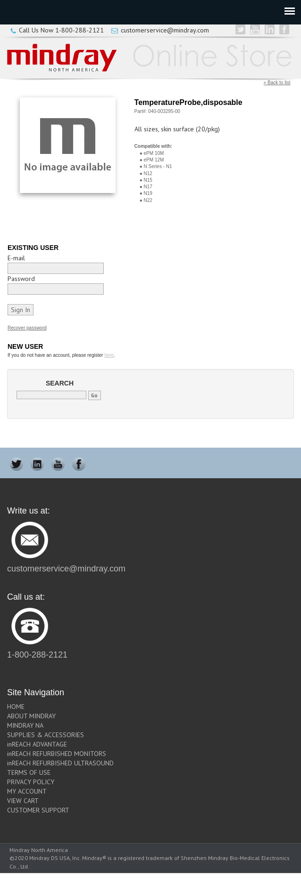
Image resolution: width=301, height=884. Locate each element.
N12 (148, 173)
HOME (16, 706)
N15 (148, 180)
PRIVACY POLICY (30, 782)
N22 (148, 200)
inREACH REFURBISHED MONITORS (56, 753)
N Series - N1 (158, 166)
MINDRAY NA (25, 725)
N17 (148, 186)
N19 (148, 193)
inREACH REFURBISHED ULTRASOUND (60, 763)
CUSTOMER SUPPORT (38, 810)
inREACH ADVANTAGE (37, 744)
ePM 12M (154, 159)
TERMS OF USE (28, 772)
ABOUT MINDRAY (31, 716)
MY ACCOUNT (27, 791)
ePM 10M (154, 153)
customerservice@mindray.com (165, 30)
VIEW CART (23, 800)
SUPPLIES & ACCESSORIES (45, 735)
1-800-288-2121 (79, 30)
